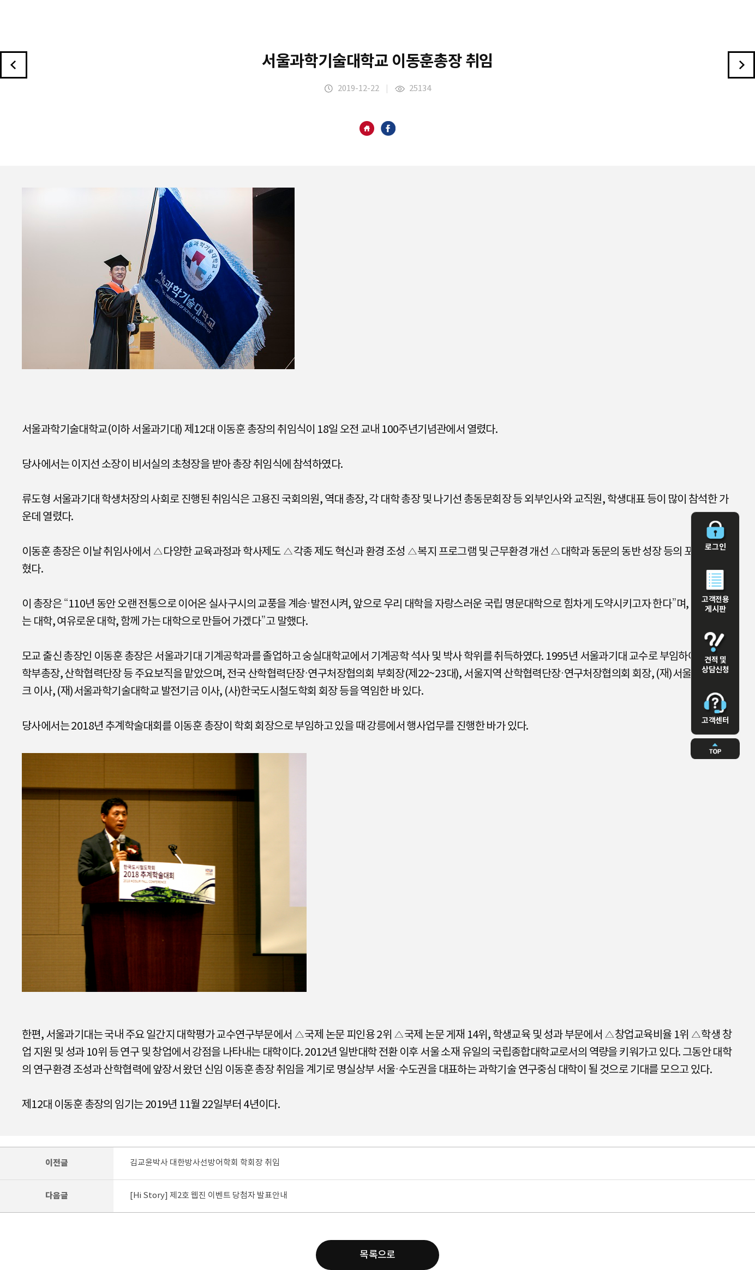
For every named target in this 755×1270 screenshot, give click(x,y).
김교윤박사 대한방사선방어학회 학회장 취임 (205, 1162)
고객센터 (715, 709)
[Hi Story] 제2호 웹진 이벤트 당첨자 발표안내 (208, 1195)
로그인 (715, 536)
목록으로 (377, 1255)
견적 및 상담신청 (715, 653)
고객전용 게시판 (715, 591)
